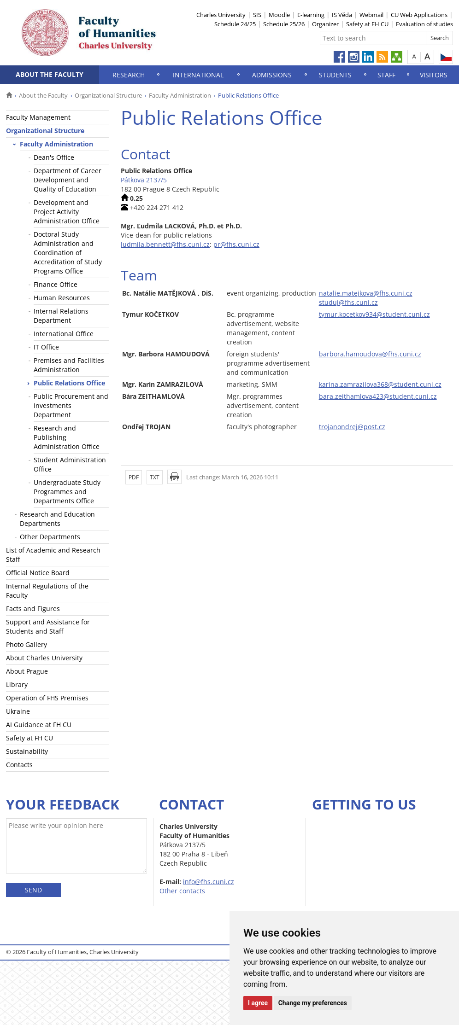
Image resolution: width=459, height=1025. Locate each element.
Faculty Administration (180, 95)
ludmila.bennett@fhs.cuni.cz (165, 244)
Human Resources (62, 297)
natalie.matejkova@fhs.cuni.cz (365, 293)
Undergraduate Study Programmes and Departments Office (67, 491)
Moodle (279, 15)
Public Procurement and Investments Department (71, 405)
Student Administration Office (70, 464)
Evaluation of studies (424, 24)
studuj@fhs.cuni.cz (348, 302)
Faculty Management (38, 117)
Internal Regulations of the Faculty (47, 591)
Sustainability (27, 751)
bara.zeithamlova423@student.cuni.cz (378, 396)
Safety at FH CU (367, 24)
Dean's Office (54, 157)
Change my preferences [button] (312, 1003)
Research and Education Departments (57, 519)
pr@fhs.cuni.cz (236, 244)
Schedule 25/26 (284, 24)
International (198, 74)
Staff (386, 74)
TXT (154, 477)
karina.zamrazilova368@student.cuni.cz (380, 384)
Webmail (371, 15)
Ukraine (18, 711)
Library (17, 684)
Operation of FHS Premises (47, 697)
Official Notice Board (38, 572)
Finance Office (55, 284)
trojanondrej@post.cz (352, 426)
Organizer (325, 24)
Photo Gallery (26, 644)
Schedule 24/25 (235, 24)
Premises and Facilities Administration (69, 365)
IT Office (46, 347)
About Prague (27, 671)
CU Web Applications (419, 15)
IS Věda (342, 15)
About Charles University (44, 657)
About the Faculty (49, 74)
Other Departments (50, 536)
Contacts (19, 764)
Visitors (433, 74)
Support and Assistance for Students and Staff (48, 626)
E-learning (310, 15)
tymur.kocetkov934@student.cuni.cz (374, 314)
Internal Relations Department (61, 316)
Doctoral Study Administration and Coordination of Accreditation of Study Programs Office (68, 252)
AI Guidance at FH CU (38, 724)
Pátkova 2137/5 (144, 179)
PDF (134, 477)
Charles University (221, 15)
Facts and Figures (33, 608)
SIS (257, 15)
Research (128, 74)
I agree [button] (258, 1003)
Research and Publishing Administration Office (67, 437)
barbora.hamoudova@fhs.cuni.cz (370, 353)
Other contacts (182, 890)
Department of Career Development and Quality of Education (67, 179)
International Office (64, 333)
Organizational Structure (108, 95)
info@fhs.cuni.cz (208, 881)
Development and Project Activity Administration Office (67, 211)
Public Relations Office (69, 383)
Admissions (272, 74)
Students (335, 74)
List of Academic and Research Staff (53, 555)
